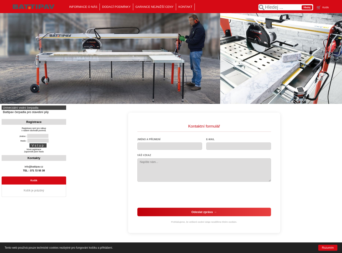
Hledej (307, 7)
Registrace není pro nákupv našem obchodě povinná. (33, 129)
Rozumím (328, 247)
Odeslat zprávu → (204, 212)
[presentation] (204, 195)
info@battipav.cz (34, 166)
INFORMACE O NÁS (83, 7)
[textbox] (285, 7)
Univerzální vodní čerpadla (20, 107)
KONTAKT (185, 7)
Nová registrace (34, 149)
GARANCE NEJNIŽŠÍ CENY (155, 7)
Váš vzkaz (144, 155)
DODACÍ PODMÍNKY (116, 7)
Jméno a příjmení (149, 139)
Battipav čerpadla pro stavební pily (25, 112)
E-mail (210, 139)
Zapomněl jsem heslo (34, 152)
